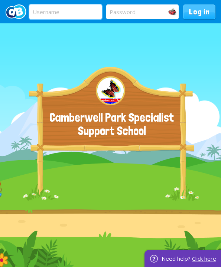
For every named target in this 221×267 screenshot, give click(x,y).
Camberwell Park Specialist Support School (111, 124)
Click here (204, 258)
